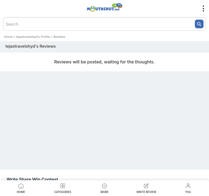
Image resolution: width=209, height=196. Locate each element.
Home (8, 37)
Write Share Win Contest (32, 179)
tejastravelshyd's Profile (33, 37)
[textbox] (104, 24)
